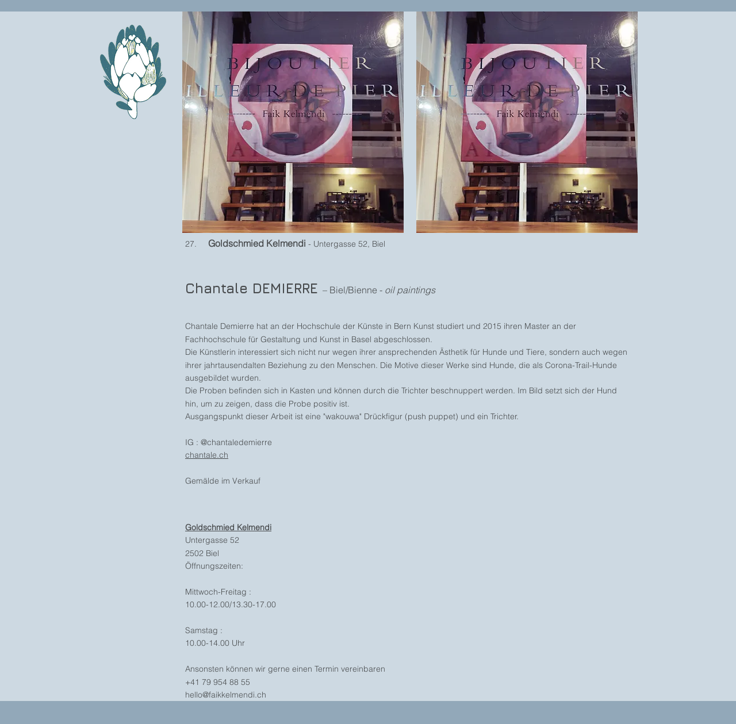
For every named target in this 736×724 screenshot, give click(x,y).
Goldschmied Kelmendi (228, 527)
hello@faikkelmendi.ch (225, 694)
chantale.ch (206, 455)
